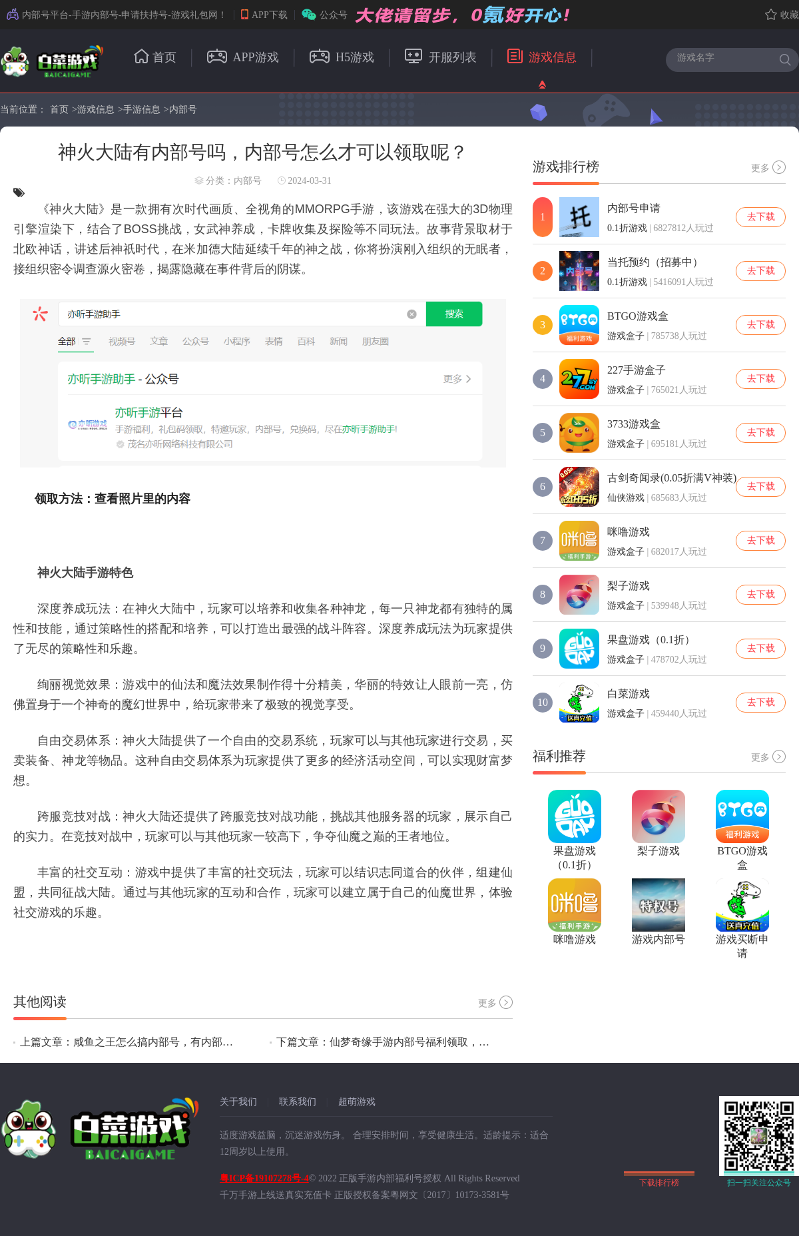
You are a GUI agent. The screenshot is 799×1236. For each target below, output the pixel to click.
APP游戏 (243, 57)
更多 (495, 1002)
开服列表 (441, 57)
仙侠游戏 (626, 498)
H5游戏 (342, 57)
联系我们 (297, 1102)
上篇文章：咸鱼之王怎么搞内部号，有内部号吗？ (126, 1042)
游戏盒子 (626, 336)
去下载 (761, 217)
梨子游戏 (628, 585)
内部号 (183, 110)
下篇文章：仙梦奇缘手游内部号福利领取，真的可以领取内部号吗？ (382, 1042)
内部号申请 (634, 208)
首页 (155, 57)
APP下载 (264, 15)
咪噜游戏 (628, 531)
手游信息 (141, 110)
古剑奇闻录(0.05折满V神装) (671, 477)
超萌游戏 (357, 1102)
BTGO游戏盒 (637, 316)
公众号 (325, 15)
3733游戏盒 (634, 424)
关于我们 (238, 1102)
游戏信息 (542, 57)
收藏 (782, 15)
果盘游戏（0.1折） (651, 639)
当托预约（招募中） (655, 262)
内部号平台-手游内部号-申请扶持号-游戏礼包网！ (117, 15)
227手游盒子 (636, 370)
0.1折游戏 (627, 228)
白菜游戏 (628, 693)
